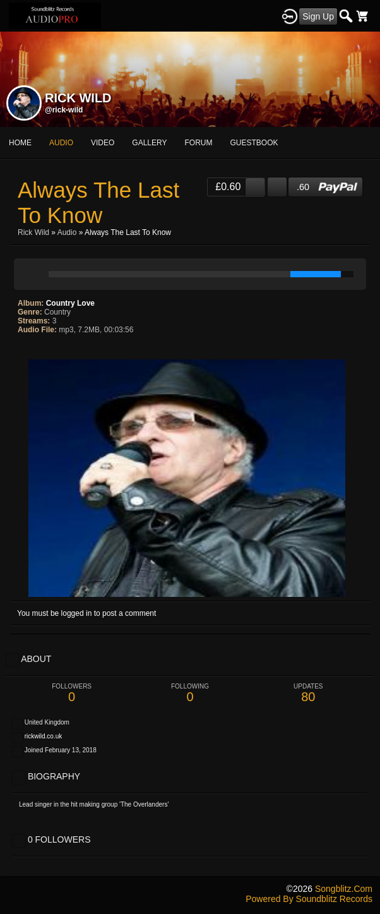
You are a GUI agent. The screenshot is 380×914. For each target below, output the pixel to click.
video (102, 142)
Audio (67, 232)
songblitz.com (343, 889)
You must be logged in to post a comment (86, 613)
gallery (149, 142)
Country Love (70, 303)
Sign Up (318, 16)
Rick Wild (33, 232)
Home (20, 142)
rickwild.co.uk (43, 736)
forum (199, 142)
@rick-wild (64, 109)
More (246, 142)
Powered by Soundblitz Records (309, 899)
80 (308, 693)
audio (61, 142)
